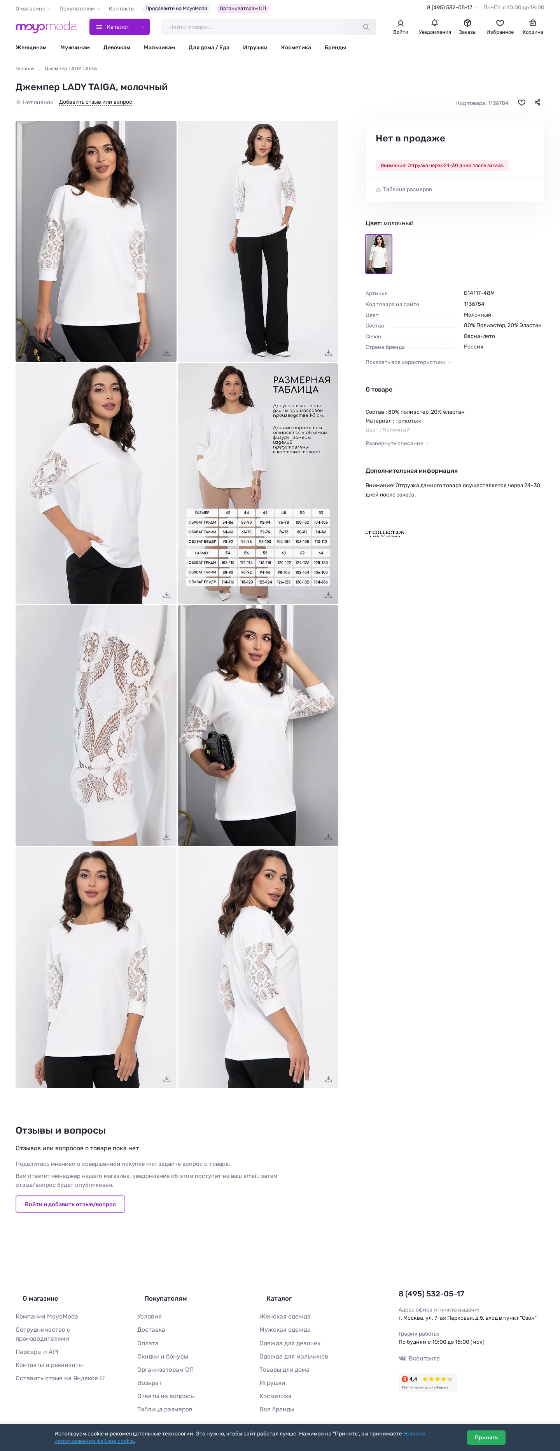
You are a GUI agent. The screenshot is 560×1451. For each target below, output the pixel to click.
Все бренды (274, 1397)
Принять (486, 1437)
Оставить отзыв (55, 1360)
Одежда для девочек (286, 1336)
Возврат (148, 1372)
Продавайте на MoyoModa (176, 8)
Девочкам (116, 49)
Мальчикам (159, 49)
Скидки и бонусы (160, 1348)
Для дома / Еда (209, 49)
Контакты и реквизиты (46, 1348)
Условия (148, 1311)
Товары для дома (281, 1360)
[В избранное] (521, 104)
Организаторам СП (243, 8)
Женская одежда (282, 1311)
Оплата (146, 1336)
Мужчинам (75, 49)
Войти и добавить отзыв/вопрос (70, 1206)
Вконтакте (417, 1358)
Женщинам (31, 49)
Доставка (150, 1323)
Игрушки (255, 49)
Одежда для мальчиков (289, 1348)
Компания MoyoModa (43, 1311)
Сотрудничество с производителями (64, 1323)
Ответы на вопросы (162, 1385)
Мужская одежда (281, 1323)
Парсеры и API (34, 1336)
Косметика (296, 49)
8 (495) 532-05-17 (449, 7)
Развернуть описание (395, 445)
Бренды (335, 49)
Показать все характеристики (406, 364)
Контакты (122, 8)
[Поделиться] (537, 104)
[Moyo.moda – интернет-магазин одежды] (47, 28)
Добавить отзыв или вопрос (95, 104)
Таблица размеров (407, 191)
